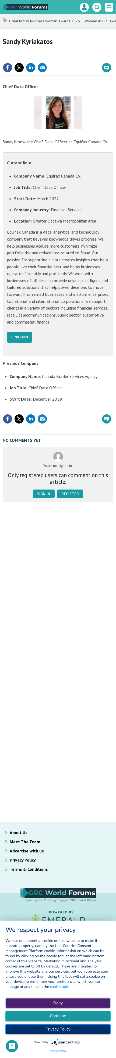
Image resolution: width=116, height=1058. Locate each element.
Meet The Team (25, 841)
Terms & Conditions (29, 869)
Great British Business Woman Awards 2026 (44, 21)
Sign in (43, 493)
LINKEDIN (19, 337)
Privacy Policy (23, 860)
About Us (18, 832)
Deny (58, 1003)
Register (70, 493)
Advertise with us (27, 851)
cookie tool (59, 986)
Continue (58, 1016)
